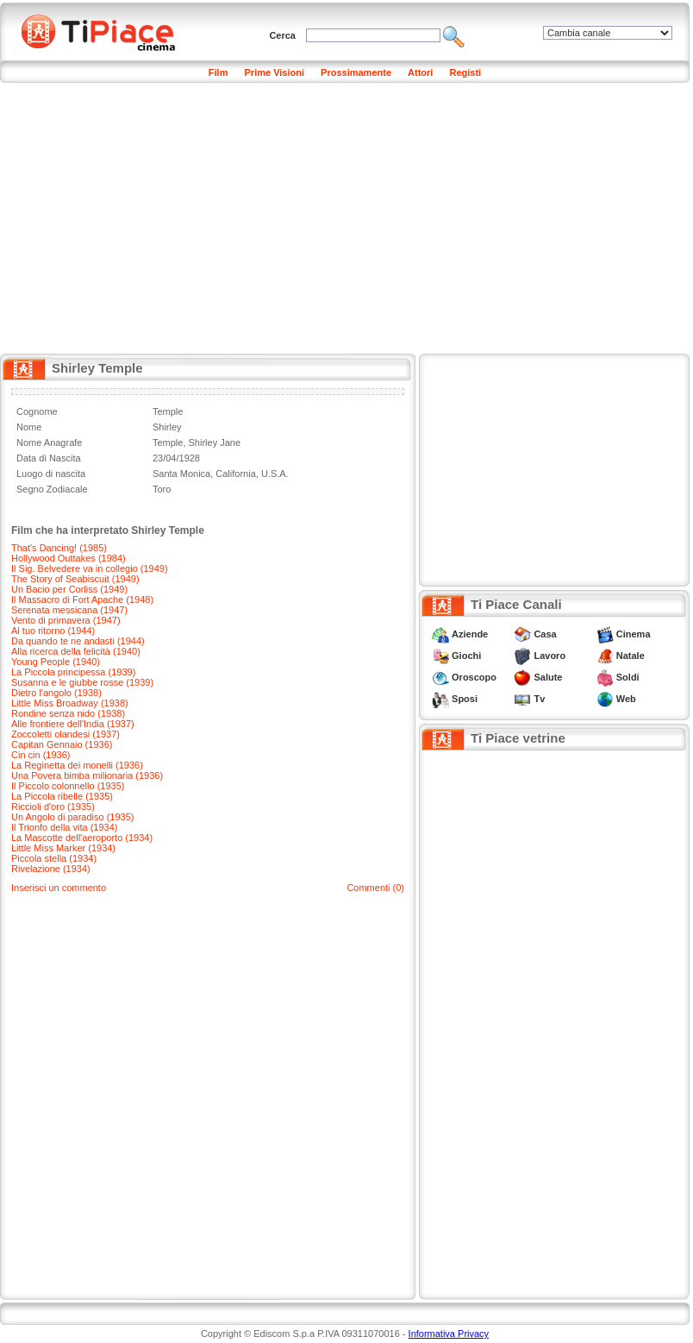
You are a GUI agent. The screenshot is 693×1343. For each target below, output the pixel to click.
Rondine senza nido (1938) (68, 713)
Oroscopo (474, 677)
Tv (539, 698)
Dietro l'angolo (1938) (56, 692)
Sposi (465, 698)
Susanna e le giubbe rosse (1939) (82, 682)
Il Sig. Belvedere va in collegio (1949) (89, 568)
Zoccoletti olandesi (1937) (65, 734)
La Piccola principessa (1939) (73, 672)
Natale (630, 655)
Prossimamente (356, 72)
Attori (420, 72)
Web (626, 698)
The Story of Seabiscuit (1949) (75, 579)
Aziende (470, 634)
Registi (465, 72)
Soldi (628, 677)
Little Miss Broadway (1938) (69, 703)
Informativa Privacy (449, 1333)
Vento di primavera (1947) (66, 620)
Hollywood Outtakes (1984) (68, 558)
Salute (548, 677)
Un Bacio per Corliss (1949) (69, 589)
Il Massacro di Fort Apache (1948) (82, 599)
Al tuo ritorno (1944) (53, 630)
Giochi (466, 655)
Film (218, 72)
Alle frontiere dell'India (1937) (72, 724)
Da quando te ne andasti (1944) (78, 641)
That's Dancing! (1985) (59, 548)
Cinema (633, 634)
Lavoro (549, 655)
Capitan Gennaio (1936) (61, 744)
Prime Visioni (275, 72)
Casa (545, 634)
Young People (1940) (55, 661)
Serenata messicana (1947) (69, 610)
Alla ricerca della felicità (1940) (75, 651)
